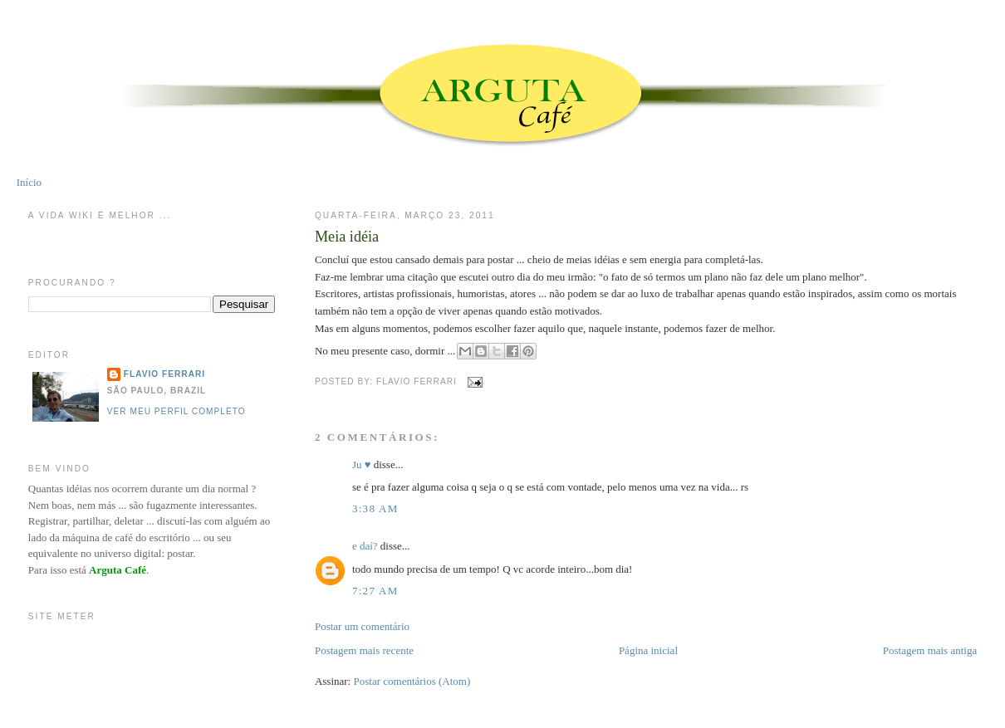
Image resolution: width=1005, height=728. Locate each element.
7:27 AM (375, 590)
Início (29, 182)
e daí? (365, 546)
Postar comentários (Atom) (412, 681)
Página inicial (648, 650)
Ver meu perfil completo (176, 411)
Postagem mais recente (364, 650)
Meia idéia (347, 236)
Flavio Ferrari (164, 374)
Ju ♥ (361, 464)
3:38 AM (375, 508)
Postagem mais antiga (930, 650)
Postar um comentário (362, 626)
